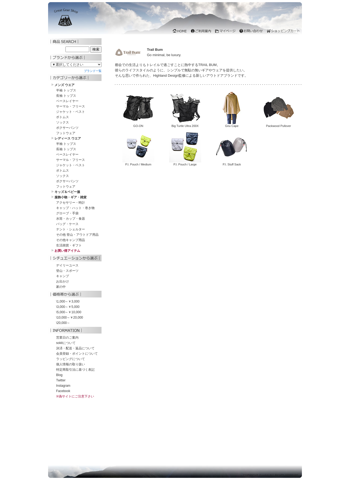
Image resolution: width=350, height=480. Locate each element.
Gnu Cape (232, 124)
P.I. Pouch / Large (185, 163)
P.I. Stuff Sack (232, 163)
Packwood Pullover (279, 124)
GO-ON (138, 124)
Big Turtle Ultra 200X (185, 124)
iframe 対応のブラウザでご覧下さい (175, 19)
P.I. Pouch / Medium (138, 163)
